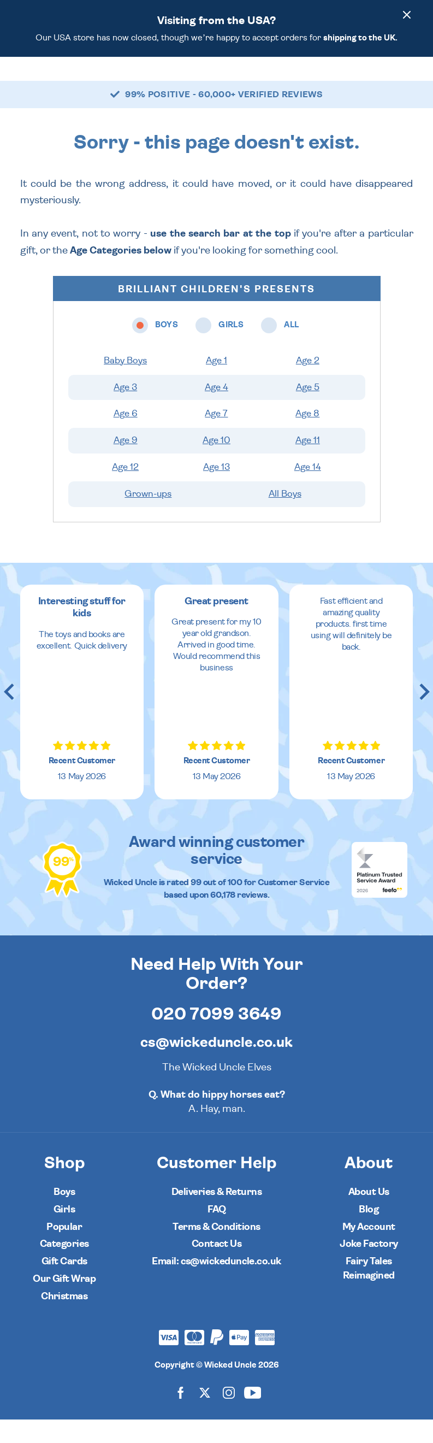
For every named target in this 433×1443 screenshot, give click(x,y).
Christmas (64, 1320)
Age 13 (216, 490)
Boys (64, 1215)
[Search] (372, 80)
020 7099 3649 (216, 1037)
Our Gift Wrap (64, 1302)
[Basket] (402, 80)
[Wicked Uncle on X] (205, 1416)
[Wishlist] (341, 80)
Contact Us (217, 1267)
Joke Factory (369, 1267)
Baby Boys (125, 384)
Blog (368, 1233)
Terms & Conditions (216, 1250)
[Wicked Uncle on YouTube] (253, 1416)
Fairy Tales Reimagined (369, 1292)
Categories (64, 1267)
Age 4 (216, 411)
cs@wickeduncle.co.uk (216, 1066)
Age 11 (307, 464)
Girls (64, 1233)
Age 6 (126, 437)
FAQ (216, 1233)
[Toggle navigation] (38, 80)
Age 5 (307, 411)
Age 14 (307, 490)
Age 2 (307, 384)
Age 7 (216, 437)
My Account (368, 1250)
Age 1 (216, 384)
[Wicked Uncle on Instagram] (229, 1416)
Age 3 (125, 411)
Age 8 (307, 437)
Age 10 (216, 464)
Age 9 (126, 464)
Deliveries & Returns (216, 1215)
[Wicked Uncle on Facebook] (181, 1416)
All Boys (285, 517)
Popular (64, 1250)
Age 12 (125, 490)
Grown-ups (147, 517)
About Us (368, 1215)
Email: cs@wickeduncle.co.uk (216, 1285)
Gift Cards (64, 1285)
